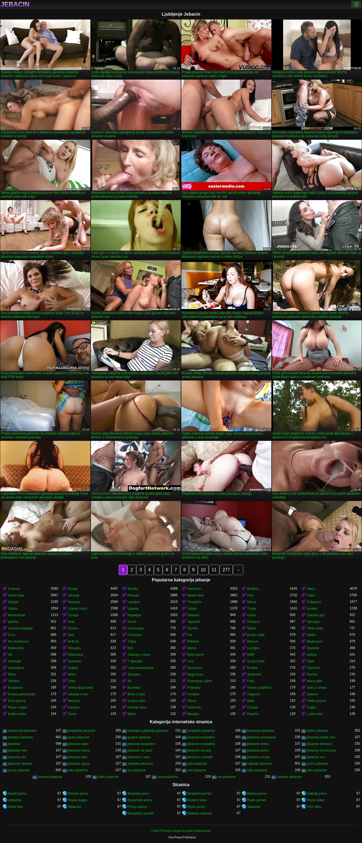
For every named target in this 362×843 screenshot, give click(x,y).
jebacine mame (79, 750)
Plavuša (133, 595)
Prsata (72, 589)
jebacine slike (78, 757)
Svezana (133, 674)
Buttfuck (253, 589)
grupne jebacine (139, 737)
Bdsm (72, 674)
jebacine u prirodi (199, 757)
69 (129, 681)
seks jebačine (78, 770)
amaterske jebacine (22, 731)
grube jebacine (79, 737)
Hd (10, 655)
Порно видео (78, 800)
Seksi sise (15, 807)
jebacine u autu (138, 757)
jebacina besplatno (201, 737)
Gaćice (73, 628)
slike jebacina (257, 770)
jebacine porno (258, 750)
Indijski (73, 668)
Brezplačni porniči (140, 813)
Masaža (193, 714)
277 (226, 569)
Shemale (14, 661)
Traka (131, 641)
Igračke (13, 622)
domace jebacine (20, 737)
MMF (251, 655)
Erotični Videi (197, 800)
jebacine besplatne (141, 744)
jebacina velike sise (321, 737)
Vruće (131, 622)
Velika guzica (316, 701)
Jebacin (15, 4)
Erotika (252, 668)
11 (214, 569)
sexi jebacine (196, 770)
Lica (190, 661)
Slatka (12, 608)
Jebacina (74, 807)
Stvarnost (254, 674)
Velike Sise (16, 595)
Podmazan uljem (199, 681)
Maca (311, 589)
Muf (130, 648)
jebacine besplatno (201, 744)
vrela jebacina (167, 777)
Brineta (132, 589)
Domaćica (194, 668)
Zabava (312, 694)
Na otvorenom (18, 641)
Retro (12, 674)
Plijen (311, 595)
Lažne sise (314, 714)
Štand (251, 628)
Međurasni (314, 641)
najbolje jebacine (259, 764)
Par (190, 635)
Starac (192, 701)
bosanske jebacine (260, 731)
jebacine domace (319, 744)
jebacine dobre (258, 744)
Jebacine (14, 800)
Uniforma (194, 707)
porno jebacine (19, 770)
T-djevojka (135, 661)
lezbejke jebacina (140, 764)
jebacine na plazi (139, 750)
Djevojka (313, 622)
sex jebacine (136, 770)
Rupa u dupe (17, 707)
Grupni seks (256, 661)
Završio (192, 628)
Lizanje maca (77, 608)
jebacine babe (78, 744)
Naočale (74, 701)
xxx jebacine (226, 777)
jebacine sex (17, 757)
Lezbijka (253, 648)
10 (203, 569)
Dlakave (193, 615)
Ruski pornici (256, 800)
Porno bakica (137, 807)
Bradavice (15, 688)
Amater (312, 608)
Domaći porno (78, 794)
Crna (11, 635)
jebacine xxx (316, 757)
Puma (72, 714)
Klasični (252, 714)
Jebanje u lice (78, 694)
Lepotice (133, 602)
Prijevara (193, 688)
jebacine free (17, 750)
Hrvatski (193, 694)
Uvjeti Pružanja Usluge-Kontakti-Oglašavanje (180, 830)
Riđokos (193, 641)
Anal (71, 622)
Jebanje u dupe (138, 655)
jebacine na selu (199, 750)
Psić (250, 595)
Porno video (315, 800)
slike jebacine (317, 770)
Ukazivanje (135, 628)
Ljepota (132, 608)
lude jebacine (197, 764)
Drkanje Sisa (136, 707)
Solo (71, 635)
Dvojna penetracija (21, 694)
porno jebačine (317, 764)
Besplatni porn (138, 794)
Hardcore (194, 589)
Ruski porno (196, 807)
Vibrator (14, 681)
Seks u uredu (316, 688)
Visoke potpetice (259, 688)
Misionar (74, 602)
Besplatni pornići (199, 794)
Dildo (310, 661)
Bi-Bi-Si (73, 641)
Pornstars (134, 635)
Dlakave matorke (199, 813)
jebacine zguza (79, 764)
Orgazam (254, 694)
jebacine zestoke (20, 764)
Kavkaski (74, 661)
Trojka (251, 608)
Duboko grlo (316, 615)
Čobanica (314, 602)
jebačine (14, 744)
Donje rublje (256, 635)
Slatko (311, 635)
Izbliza (311, 655)
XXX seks (314, 807)
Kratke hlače (17, 714)
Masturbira (16, 648)
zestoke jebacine (289, 777)
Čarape (73, 615)
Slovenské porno (139, 800)
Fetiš (250, 681)
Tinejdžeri (194, 602)
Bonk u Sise (136, 694)
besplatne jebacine (81, 731)
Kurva (251, 615)
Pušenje (14, 589)
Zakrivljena (16, 668)
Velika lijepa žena (80, 688)
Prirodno (253, 622)
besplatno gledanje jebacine (147, 731)
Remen (312, 674)
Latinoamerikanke (140, 668)
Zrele (71, 681)
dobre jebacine (317, 731)
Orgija (311, 707)
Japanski (193, 622)
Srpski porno (17, 794)
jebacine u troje (258, 757)
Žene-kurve (195, 655)
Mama (251, 602)
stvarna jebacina (50, 777)
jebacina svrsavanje (261, 737)
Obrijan (13, 602)
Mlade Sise (195, 595)
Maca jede (314, 681)
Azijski (192, 608)
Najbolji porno (317, 794)
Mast (250, 701)
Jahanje (73, 595)
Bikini (131, 714)
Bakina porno (257, 794)
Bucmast (133, 688)
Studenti (313, 648)
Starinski (313, 668)
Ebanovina (75, 655)
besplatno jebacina (201, 731)
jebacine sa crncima (321, 750)
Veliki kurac (315, 628)
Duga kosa (195, 674)
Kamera (73, 707)
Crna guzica (17, 701)
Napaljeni (134, 615)
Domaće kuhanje (20, 628)
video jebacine (108, 777)
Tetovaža (74, 648)
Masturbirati (16, 615)
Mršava (252, 641)
